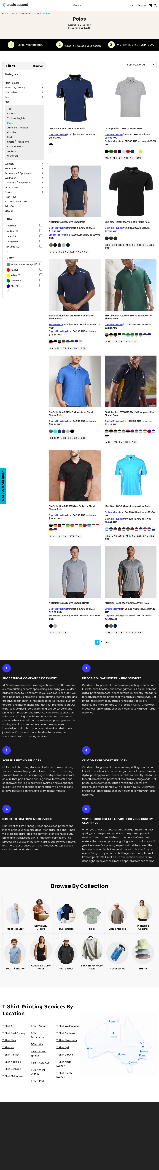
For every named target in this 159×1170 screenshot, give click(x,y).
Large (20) (11, 236)
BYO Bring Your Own (16, 201)
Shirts (10, 137)
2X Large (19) (12, 246)
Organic (11, 113)
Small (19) (11, 225)
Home (5, 13)
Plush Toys (10, 196)
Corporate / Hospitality (17, 182)
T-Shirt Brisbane (11, 1065)
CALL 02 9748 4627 (3, 486)
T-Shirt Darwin (64, 1051)
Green (14, 280)
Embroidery (112, 141)
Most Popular (12, 82)
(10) (13, 280)
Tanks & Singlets (16, 118)
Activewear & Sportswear (18, 173)
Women (9, 163)
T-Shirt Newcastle (66, 1037)
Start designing (21, 13)
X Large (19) (12, 241)
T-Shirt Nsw (9, 1037)
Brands (8, 192)
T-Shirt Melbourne (12, 1072)
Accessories (11, 187)
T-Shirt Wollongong (67, 1022)
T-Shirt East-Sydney (13, 1030)
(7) (13, 275)
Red (13, 270)
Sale (7, 97)
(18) (12, 286)
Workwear (12, 156)
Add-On (9, 206)
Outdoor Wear (15, 146)
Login (131, 5)
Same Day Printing (15, 87)
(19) (21, 264)
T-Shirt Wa (37, 1041)
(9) (12, 270)
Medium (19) (12, 231)
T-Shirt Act (8, 1022)
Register (142, 5)
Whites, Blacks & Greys (22, 264)
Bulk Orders (11, 92)
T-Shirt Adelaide (11, 1058)
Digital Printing (58, 134)
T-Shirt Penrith (10, 1051)
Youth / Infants (13, 168)
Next (107, 638)
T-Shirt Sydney (39, 1022)
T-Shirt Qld (62, 1044)
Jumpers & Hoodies (17, 127)
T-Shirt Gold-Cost (40, 1059)
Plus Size (11, 132)
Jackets (11, 151)
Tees (10, 108)
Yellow (14, 275)
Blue (13, 286)
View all (9, 210)
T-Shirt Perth (38, 1077)
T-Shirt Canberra (65, 1030)
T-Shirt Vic (8, 1044)
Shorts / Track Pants (18, 141)
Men (37, 13)
